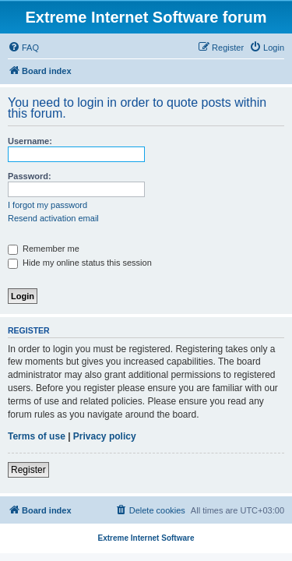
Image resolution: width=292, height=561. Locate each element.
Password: (29, 176)
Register (28, 469)
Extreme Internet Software (146, 538)
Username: (30, 141)
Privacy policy (104, 436)
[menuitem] (23, 47)
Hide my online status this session (80, 262)
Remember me (43, 248)
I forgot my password (47, 205)
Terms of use (36, 436)
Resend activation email (53, 218)
